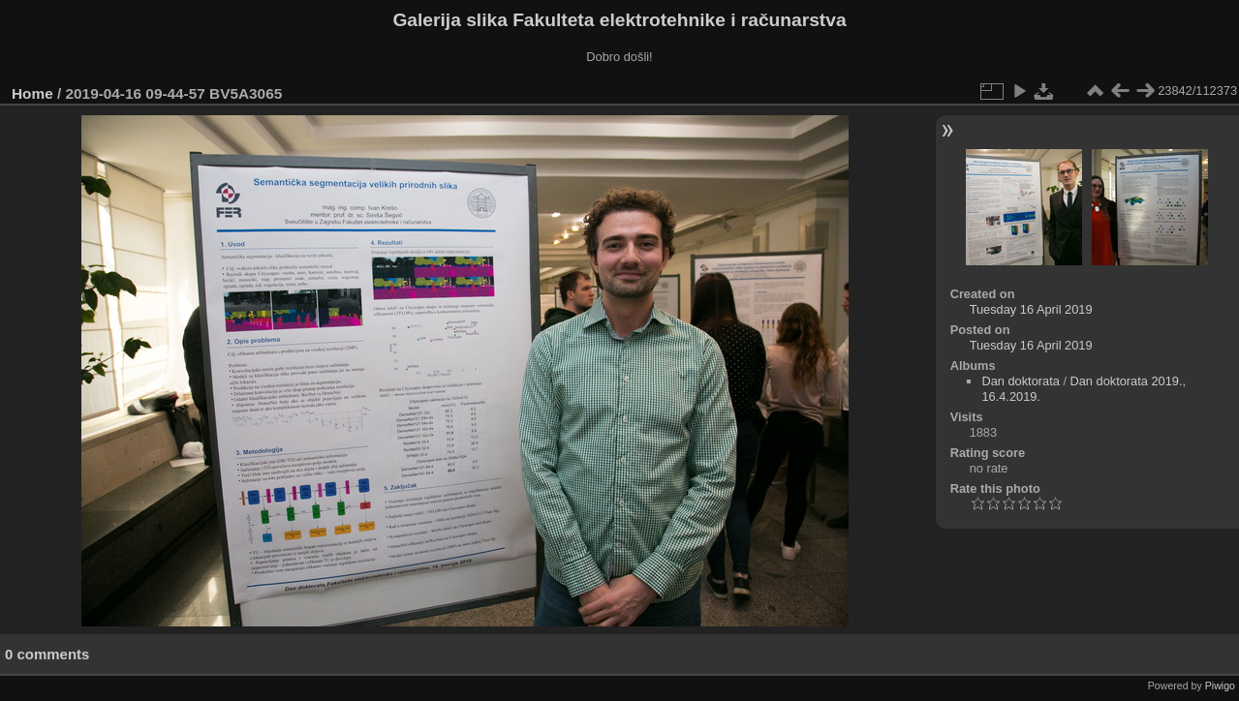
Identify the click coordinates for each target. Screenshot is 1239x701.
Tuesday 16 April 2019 (1031, 309)
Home (32, 93)
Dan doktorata (1020, 381)
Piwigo (1220, 685)
